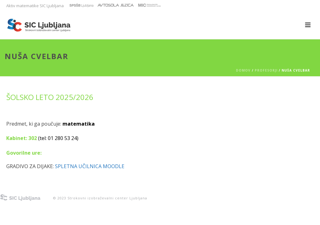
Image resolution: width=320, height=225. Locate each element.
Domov (243, 70)
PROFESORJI (266, 70)
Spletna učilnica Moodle (89, 166)
